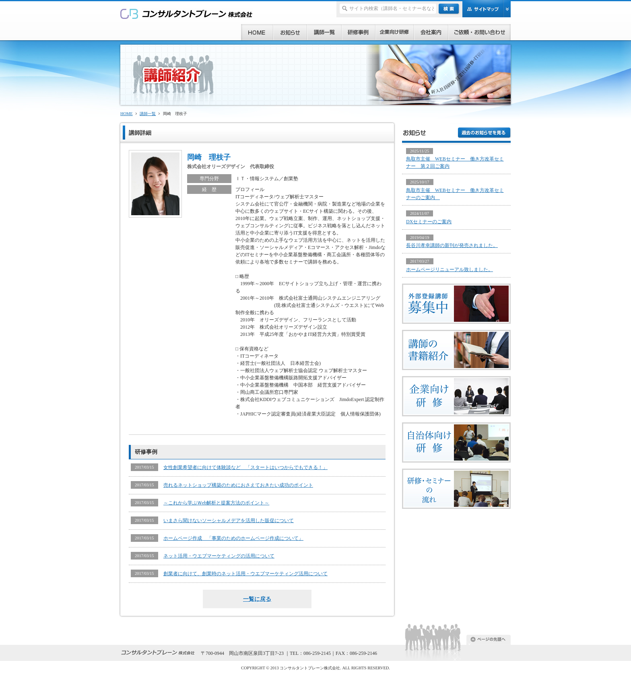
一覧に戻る (257, 599)
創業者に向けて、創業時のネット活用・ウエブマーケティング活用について (245, 573)
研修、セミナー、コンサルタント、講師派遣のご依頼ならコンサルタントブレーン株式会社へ (186, 13)
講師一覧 (148, 113)
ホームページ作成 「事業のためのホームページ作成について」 (233, 538)
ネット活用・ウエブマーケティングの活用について (218, 556)
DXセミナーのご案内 (429, 221)
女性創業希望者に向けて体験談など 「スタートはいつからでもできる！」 (245, 467)
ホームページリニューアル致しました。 (449, 269)
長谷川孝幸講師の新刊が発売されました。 (452, 245)
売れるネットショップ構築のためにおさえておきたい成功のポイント (238, 485)
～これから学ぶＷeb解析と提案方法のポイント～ (216, 503)
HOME (126, 113)
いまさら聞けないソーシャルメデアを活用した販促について (228, 520)
